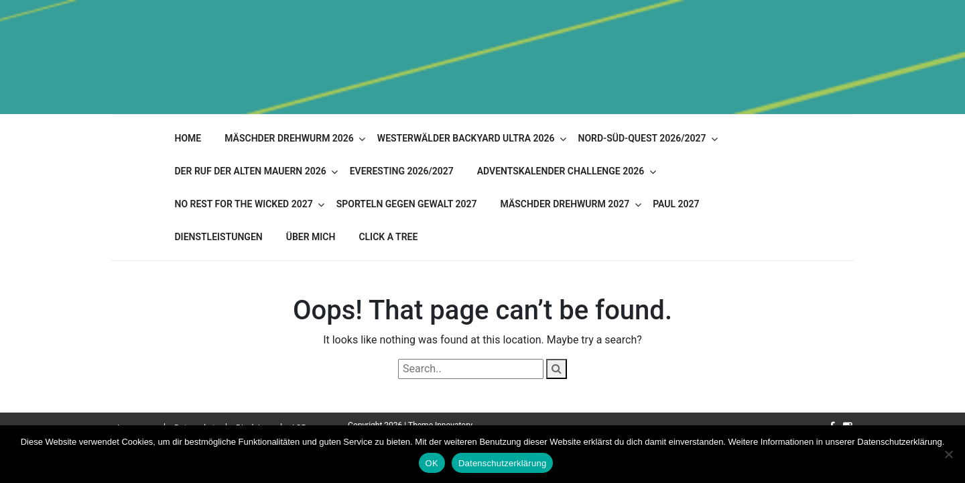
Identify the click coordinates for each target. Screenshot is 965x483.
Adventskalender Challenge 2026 (560, 171)
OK (432, 463)
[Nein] (948, 454)
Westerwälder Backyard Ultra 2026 (466, 138)
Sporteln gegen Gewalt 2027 (406, 204)
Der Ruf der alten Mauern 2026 (250, 171)
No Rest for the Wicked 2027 (244, 204)
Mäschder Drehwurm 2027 (565, 204)
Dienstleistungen (219, 236)
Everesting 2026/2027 (402, 171)
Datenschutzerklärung (502, 463)
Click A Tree (388, 236)
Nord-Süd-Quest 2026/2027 (642, 138)
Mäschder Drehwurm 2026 (289, 138)
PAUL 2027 (676, 204)
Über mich (311, 236)
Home (188, 138)
